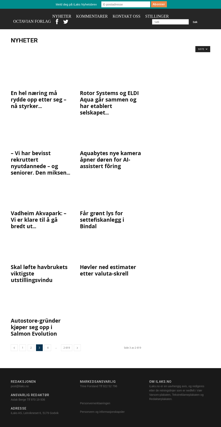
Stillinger (157, 16)
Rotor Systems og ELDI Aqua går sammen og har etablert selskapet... (109, 102)
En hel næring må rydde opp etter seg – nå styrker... (38, 99)
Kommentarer (92, 16)
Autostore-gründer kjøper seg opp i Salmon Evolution (36, 327)
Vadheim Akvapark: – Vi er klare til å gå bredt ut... (38, 220)
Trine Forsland (89, 386)
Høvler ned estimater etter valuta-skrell (108, 270)
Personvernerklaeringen (95, 403)
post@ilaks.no (20, 386)
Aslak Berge (18, 399)
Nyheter (61, 16)
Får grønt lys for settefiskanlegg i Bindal (102, 220)
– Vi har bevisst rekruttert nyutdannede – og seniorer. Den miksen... (40, 162)
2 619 (66, 347)
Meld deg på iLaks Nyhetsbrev (76, 4)
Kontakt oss (126, 16)
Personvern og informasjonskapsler (102, 411)
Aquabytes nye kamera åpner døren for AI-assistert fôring (110, 159)
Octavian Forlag (32, 21)
